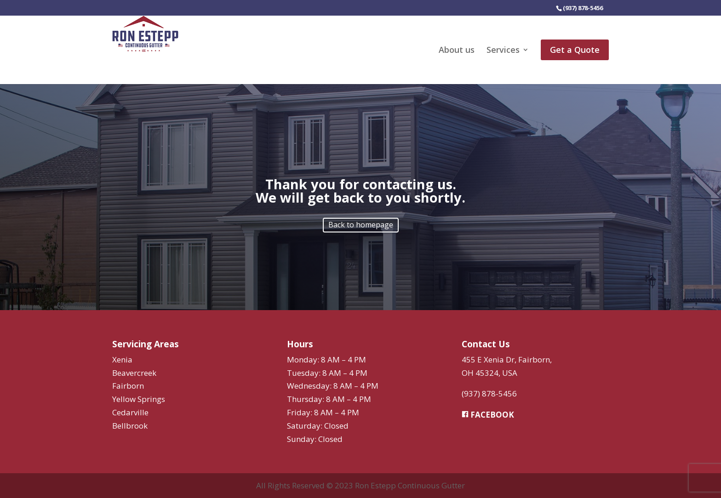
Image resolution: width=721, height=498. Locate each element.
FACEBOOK (488, 414)
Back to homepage (360, 225)
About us (457, 50)
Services (503, 50)
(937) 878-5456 (489, 393)
